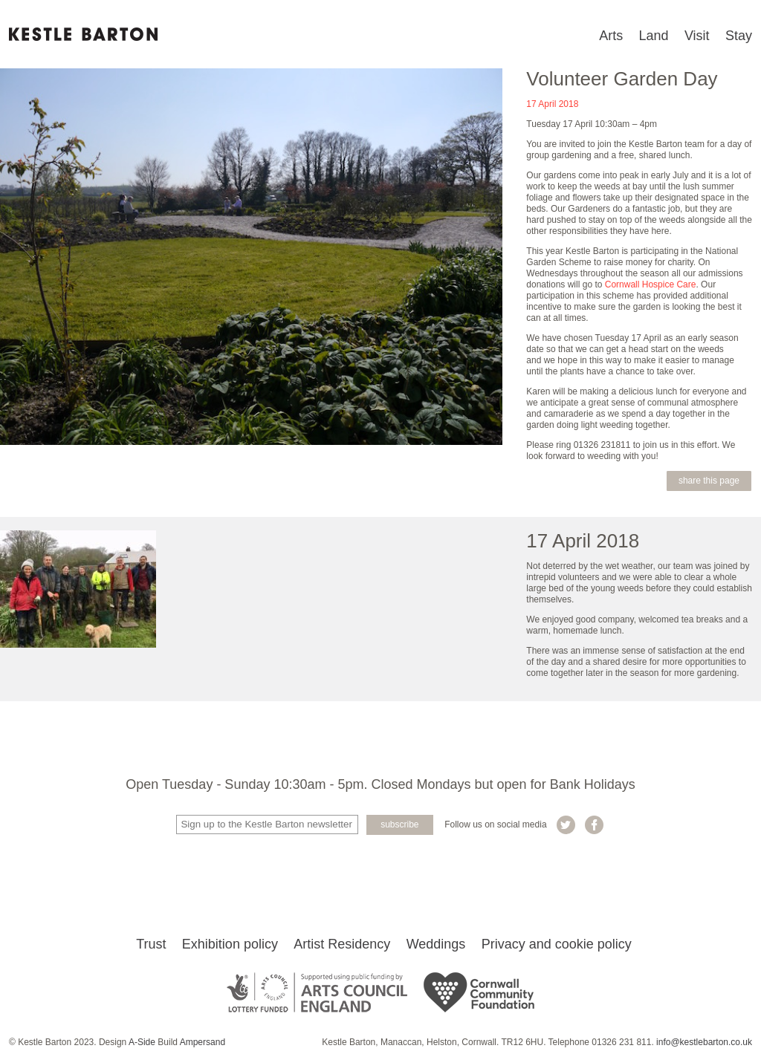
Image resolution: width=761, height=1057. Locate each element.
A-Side (142, 1042)
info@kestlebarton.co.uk (704, 1042)
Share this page (709, 480)
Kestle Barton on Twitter (566, 825)
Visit (697, 35)
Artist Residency (342, 944)
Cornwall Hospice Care (650, 284)
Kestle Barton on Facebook (594, 825)
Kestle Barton (83, 34)
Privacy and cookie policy (557, 944)
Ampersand (202, 1042)
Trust (151, 944)
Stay (738, 35)
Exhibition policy (230, 944)
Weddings (436, 944)
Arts (611, 35)
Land (654, 35)
